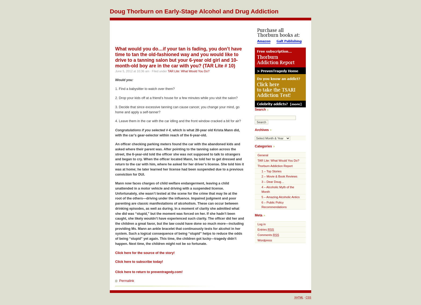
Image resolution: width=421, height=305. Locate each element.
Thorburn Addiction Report (275, 166)
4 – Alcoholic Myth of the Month (278, 189)
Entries (265, 229)
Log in (261, 224)
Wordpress (264, 240)
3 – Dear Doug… (273, 181)
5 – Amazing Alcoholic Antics (281, 197)
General (262, 155)
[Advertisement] (178, 32)
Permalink (126, 281)
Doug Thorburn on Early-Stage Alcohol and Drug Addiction (194, 11)
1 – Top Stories (272, 171)
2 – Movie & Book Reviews (279, 176)
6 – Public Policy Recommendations (274, 205)
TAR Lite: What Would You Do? (188, 71)
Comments (268, 235)
